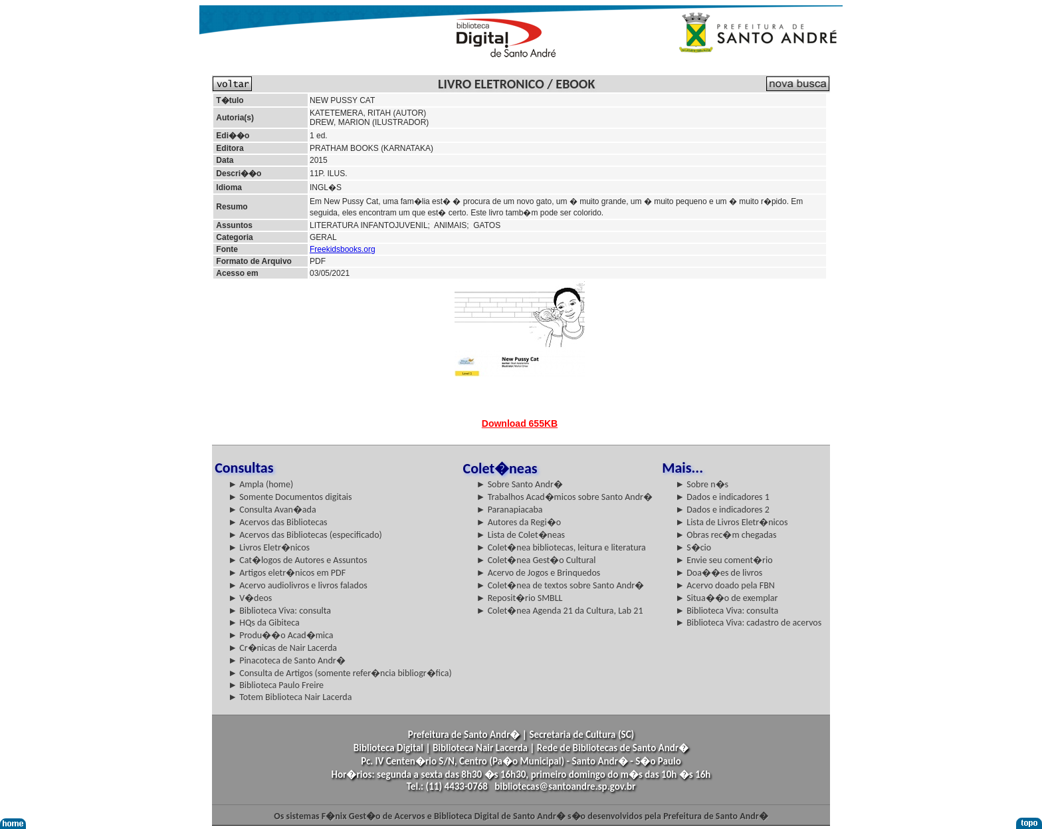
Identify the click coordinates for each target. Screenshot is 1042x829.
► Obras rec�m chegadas (725, 534)
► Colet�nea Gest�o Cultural (536, 560)
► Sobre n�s (701, 484)
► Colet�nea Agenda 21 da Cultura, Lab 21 (559, 610)
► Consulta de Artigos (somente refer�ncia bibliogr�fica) (340, 673)
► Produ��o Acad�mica (280, 635)
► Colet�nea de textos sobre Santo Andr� (560, 585)
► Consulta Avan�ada (272, 509)
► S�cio (693, 547)
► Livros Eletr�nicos (269, 547)
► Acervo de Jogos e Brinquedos (538, 572)
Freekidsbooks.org (342, 249)
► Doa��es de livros (718, 572)
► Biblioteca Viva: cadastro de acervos (748, 622)
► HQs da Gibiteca (264, 622)
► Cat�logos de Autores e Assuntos (297, 560)
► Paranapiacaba (509, 509)
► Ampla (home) (260, 484)
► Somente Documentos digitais (290, 497)
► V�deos (250, 598)
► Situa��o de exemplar (726, 598)
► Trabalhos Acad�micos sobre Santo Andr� (564, 497)
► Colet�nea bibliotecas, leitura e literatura (561, 547)
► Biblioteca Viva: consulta (279, 610)
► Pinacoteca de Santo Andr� (287, 660)
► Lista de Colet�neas (520, 534)
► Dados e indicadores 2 (722, 509)
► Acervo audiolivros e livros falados (297, 585)
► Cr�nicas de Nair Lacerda (282, 647)
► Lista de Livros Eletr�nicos (731, 522)
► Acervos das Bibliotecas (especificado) (305, 534)
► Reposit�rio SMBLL (519, 598)
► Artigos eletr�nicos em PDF (287, 572)
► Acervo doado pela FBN (725, 585)
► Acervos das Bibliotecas (277, 522)
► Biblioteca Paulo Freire (276, 685)
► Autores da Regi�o (518, 522)
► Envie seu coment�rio (723, 560)
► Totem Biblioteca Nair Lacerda (290, 697)
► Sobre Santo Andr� (519, 484)
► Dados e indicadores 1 (722, 497)
